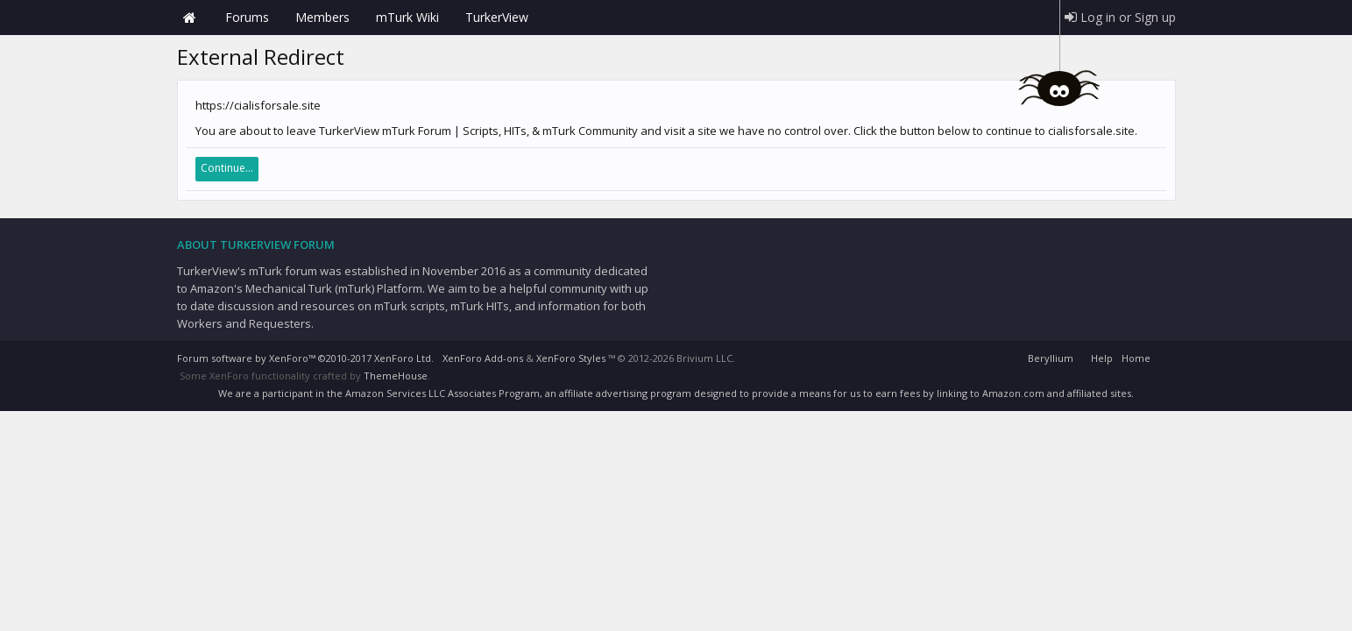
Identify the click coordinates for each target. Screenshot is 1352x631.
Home (190, 17)
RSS (1165, 356)
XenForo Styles (570, 358)
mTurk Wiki (407, 17)
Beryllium (1050, 358)
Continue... (227, 167)
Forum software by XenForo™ (305, 358)
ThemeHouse (396, 375)
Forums (247, 17)
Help (1102, 358)
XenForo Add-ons (482, 358)
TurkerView (496, 17)
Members (322, 17)
